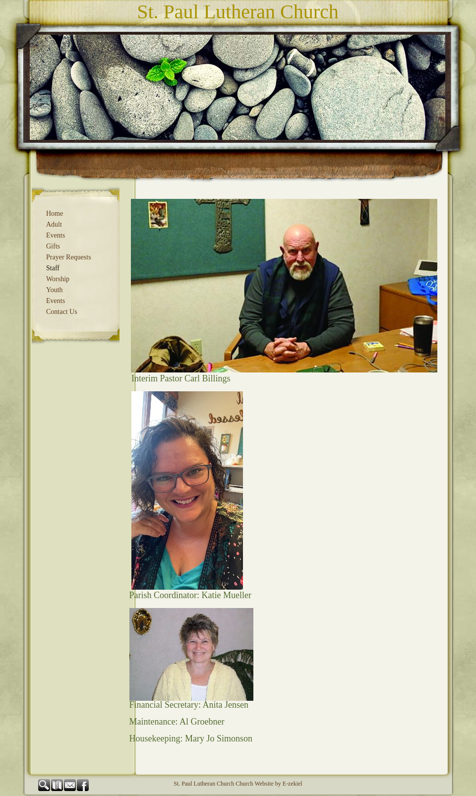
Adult (54, 224)
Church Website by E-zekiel (269, 783)
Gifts (53, 246)
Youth (54, 290)
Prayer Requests (68, 257)
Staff (53, 268)
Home (54, 213)
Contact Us (61, 311)
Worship (57, 279)
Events (55, 235)
